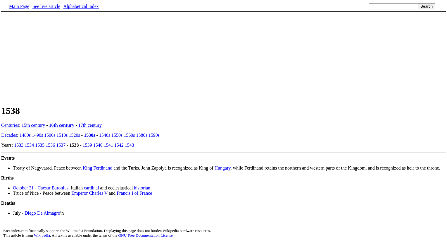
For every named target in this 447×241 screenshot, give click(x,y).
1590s (154, 135)
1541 (108, 145)
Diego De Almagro (42, 213)
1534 (29, 145)
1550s (116, 135)
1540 (98, 145)
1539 (87, 145)
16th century (62, 125)
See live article (46, 6)
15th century (33, 125)
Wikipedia (42, 235)
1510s (62, 135)
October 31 (23, 187)
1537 (60, 145)
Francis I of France (134, 193)
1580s (141, 135)
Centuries (10, 125)
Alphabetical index (81, 6)
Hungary (222, 167)
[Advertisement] (224, 58)
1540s (104, 135)
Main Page (19, 6)
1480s (25, 135)
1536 (50, 145)
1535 (39, 145)
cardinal (91, 187)
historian (142, 187)
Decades (9, 135)
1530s (89, 135)
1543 (129, 145)
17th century (90, 125)
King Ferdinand (97, 167)
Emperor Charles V (89, 193)
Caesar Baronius (53, 187)
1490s (37, 135)
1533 (18, 145)
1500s (49, 135)
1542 (119, 145)
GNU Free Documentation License (145, 235)
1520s (74, 135)
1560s (129, 135)
